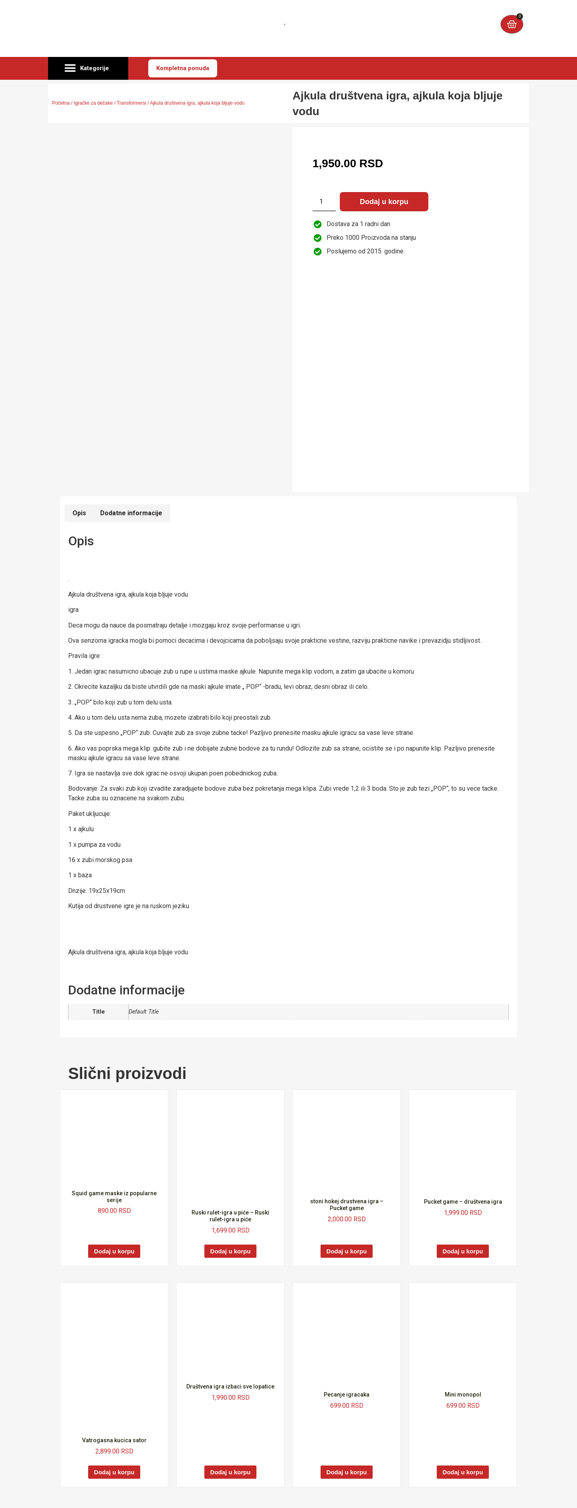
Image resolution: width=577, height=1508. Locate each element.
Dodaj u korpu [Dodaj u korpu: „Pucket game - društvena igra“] (463, 1251)
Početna (61, 103)
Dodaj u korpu (384, 202)
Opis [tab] (79, 513)
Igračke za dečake (93, 103)
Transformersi (131, 103)
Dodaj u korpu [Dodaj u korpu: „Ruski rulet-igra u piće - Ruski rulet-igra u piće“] (230, 1251)
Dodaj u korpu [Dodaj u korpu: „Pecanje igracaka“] (347, 1472)
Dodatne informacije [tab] (131, 513)
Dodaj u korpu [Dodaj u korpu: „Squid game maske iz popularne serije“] (114, 1251)
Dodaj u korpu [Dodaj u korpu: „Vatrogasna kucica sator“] (114, 1472)
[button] (88, 68)
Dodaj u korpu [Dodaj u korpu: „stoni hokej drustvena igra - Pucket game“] (347, 1251)
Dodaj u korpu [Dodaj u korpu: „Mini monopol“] (463, 1472)
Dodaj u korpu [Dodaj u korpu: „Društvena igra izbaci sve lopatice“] (230, 1472)
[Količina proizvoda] (324, 201)
